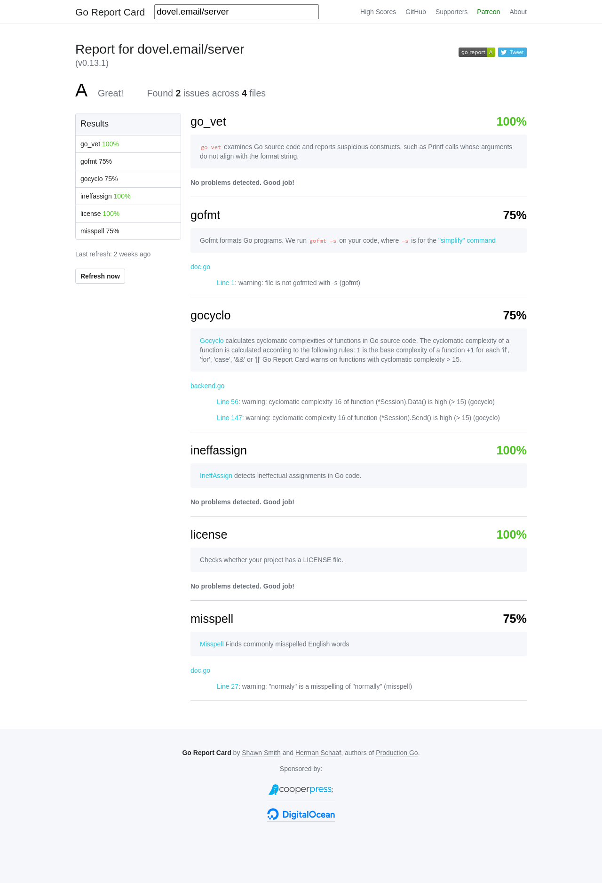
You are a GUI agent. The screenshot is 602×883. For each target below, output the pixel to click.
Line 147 (229, 418)
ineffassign (105, 196)
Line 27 (227, 686)
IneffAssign (216, 475)
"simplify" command (467, 240)
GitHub (415, 12)
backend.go (207, 386)
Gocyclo (212, 340)
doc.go (200, 266)
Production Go (397, 752)
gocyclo (99, 179)
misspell (99, 231)
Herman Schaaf (318, 752)
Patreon (488, 12)
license (99, 213)
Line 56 (227, 402)
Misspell (212, 644)
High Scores (378, 12)
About (518, 12)
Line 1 (226, 282)
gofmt (96, 161)
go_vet (99, 144)
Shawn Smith (261, 752)
